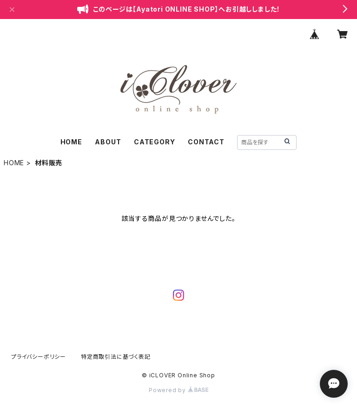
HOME (71, 142)
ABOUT (108, 142)
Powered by (178, 390)
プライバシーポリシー (38, 356)
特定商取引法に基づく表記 (116, 356)
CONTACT (206, 142)
